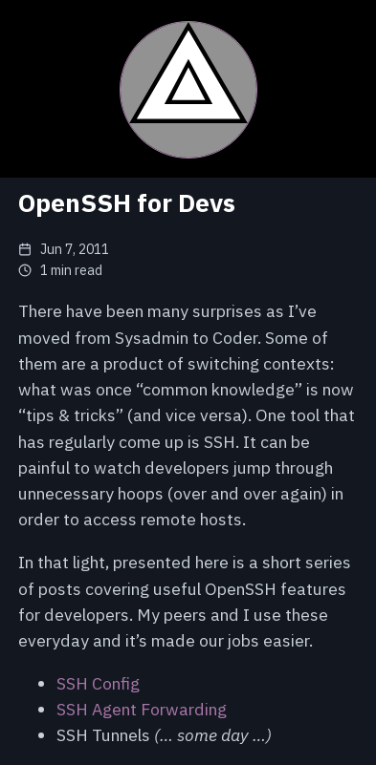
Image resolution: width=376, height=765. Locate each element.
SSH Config (98, 683)
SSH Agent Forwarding (141, 709)
